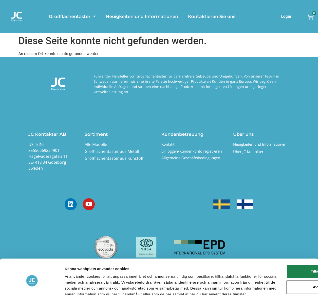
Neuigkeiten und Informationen (142, 16)
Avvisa (277, 258)
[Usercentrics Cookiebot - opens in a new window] (32, 285)
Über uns (243, 134)
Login (286, 16)
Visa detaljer (76, 285)
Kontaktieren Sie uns (211, 16)
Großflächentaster (72, 17)
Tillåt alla (277, 243)
